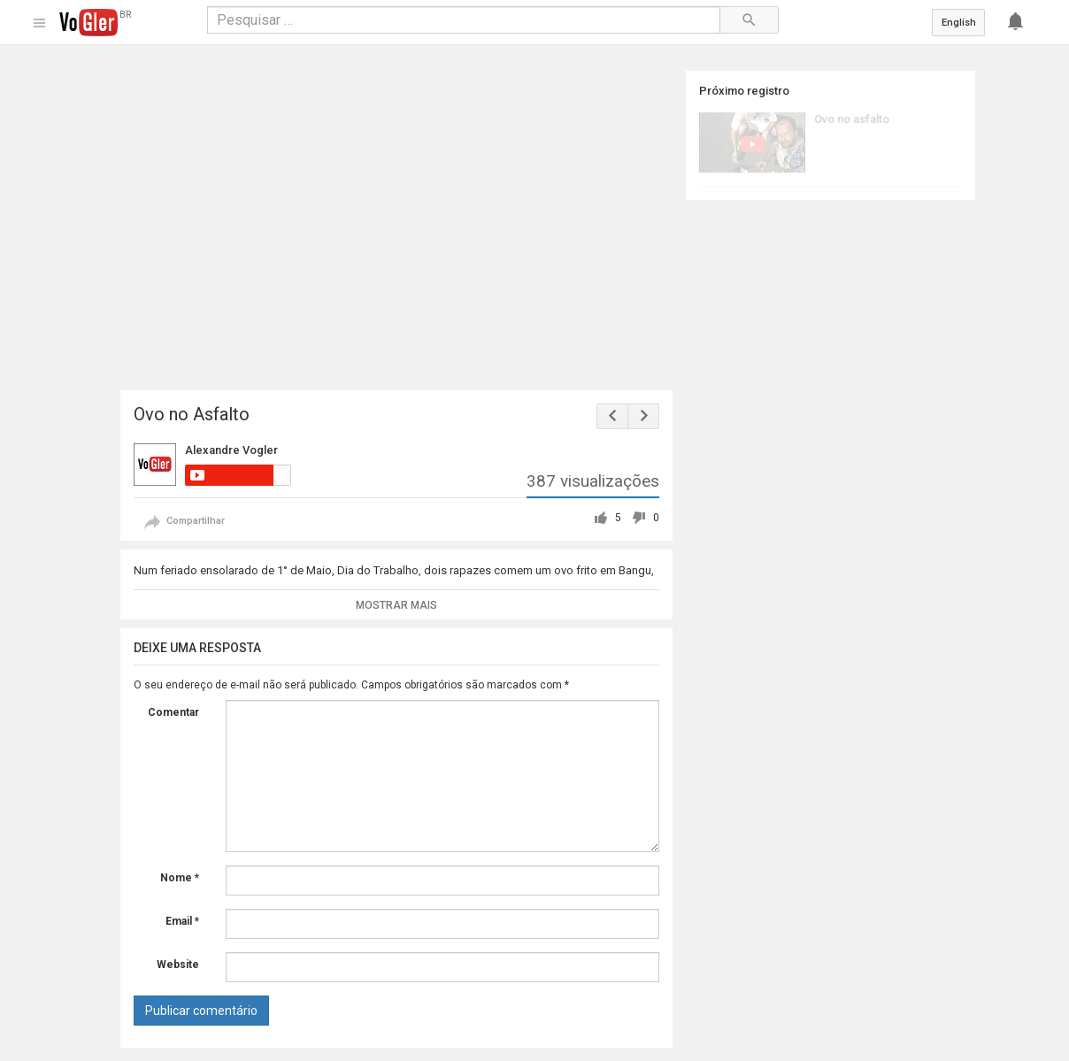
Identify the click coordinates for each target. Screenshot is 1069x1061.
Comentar (173, 712)
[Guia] (38, 23)
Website (178, 964)
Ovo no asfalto (851, 119)
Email (182, 921)
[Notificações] (1019, 22)
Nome (179, 878)
